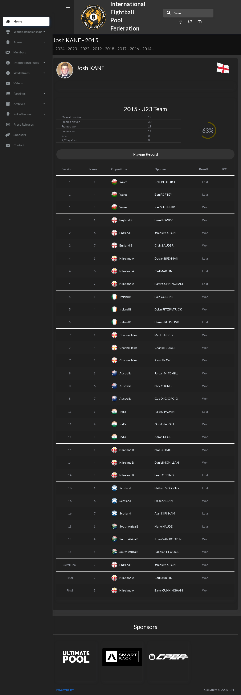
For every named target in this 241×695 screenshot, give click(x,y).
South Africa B (130, 526)
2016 (137, 48)
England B (127, 220)
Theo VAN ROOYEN (169, 539)
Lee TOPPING (165, 475)
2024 (62, 48)
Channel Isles (130, 335)
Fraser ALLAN (165, 501)
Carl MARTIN (164, 271)
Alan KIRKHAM (166, 513)
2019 (100, 48)
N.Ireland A (128, 258)
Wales (125, 182)
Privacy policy (68, 689)
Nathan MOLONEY (168, 488)
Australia (127, 373)
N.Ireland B (128, 450)
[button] (170, 21)
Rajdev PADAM (166, 411)
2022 (87, 48)
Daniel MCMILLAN (168, 462)
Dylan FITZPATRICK (169, 309)
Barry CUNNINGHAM (170, 283)
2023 (75, 48)
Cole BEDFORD (166, 182)
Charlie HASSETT (167, 347)
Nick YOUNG (164, 386)
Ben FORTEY (164, 194)
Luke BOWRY (165, 220)
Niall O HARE (164, 450)
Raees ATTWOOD (168, 551)
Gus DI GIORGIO (167, 398)
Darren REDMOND (168, 322)
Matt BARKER (165, 335)
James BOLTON (166, 233)
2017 (124, 48)
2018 (112, 48)
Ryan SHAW (164, 360)
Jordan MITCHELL (168, 373)
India (124, 411)
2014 (149, 48)
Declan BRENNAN (167, 258)
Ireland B (127, 296)
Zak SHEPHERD (166, 207)
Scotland (127, 488)
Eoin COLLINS (165, 296)
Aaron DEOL (164, 437)
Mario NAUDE (165, 526)
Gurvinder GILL (166, 424)
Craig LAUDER (165, 245)
